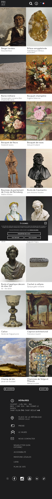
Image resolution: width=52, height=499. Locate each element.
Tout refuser (16, 256)
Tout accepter (35, 256)
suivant (43, 403)
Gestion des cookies (36, 248)
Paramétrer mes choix (26, 252)
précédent (9, 403)
